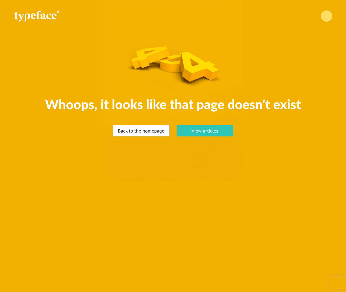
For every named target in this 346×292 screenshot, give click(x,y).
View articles (205, 131)
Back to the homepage (141, 131)
